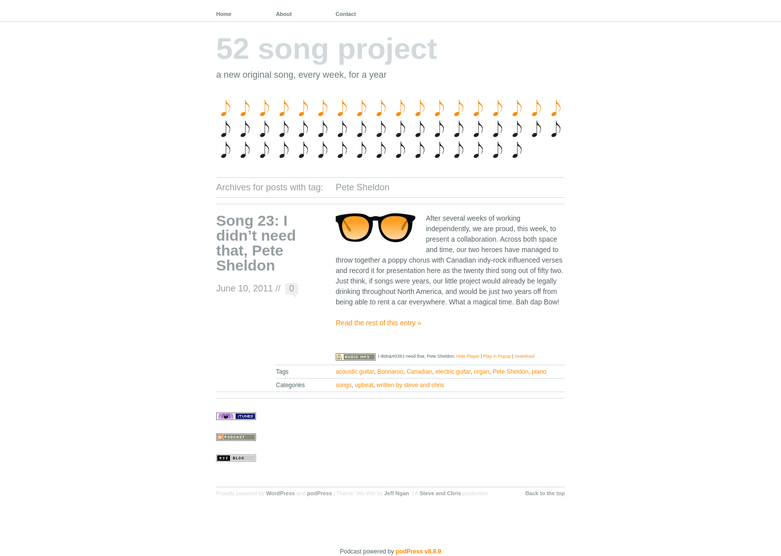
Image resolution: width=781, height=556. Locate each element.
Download (524, 356)
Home (224, 14)
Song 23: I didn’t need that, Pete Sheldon (256, 243)
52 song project (326, 48)
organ (482, 371)
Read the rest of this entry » (378, 323)
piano (539, 371)
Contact (346, 14)
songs (344, 385)
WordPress (280, 493)
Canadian (419, 371)
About (284, 14)
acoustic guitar (355, 371)
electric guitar (453, 371)
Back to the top (545, 493)
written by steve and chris (410, 385)
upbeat (364, 385)
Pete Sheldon (510, 371)
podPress (319, 493)
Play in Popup (497, 356)
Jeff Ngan (396, 493)
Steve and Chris (440, 493)
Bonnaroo (390, 371)
